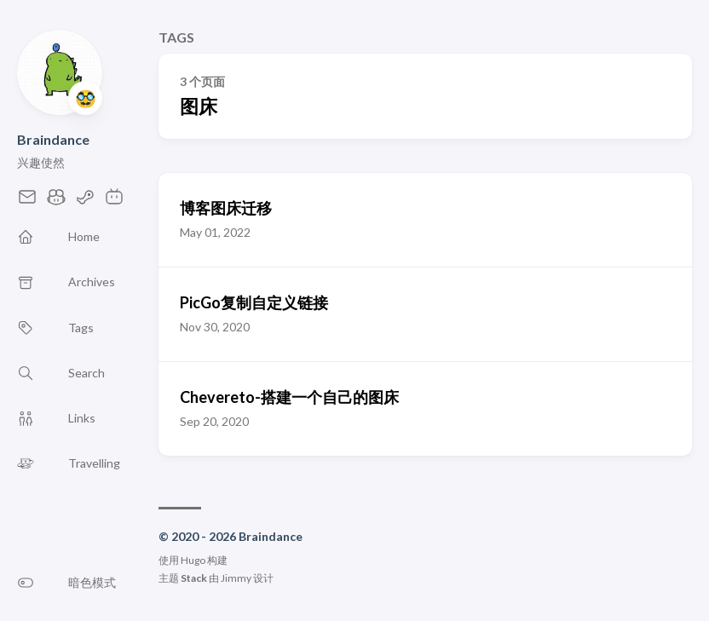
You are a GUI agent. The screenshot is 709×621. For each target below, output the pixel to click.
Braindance (53, 139)
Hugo (193, 560)
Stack (194, 578)
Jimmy (236, 578)
